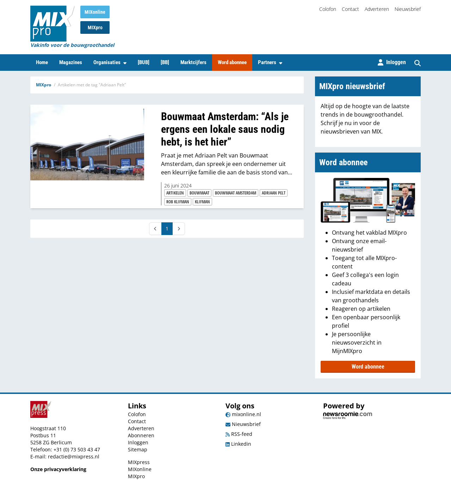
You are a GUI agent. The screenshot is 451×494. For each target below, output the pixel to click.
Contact (350, 9)
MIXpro (95, 27)
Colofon (327, 9)
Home (42, 62)
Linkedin (238, 443)
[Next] (178, 228)
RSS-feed (239, 434)
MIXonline (95, 12)
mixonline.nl (243, 414)
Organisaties (109, 62)
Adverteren (377, 9)
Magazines (70, 62)
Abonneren (141, 435)
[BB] (165, 62)
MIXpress (139, 462)
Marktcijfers (193, 62)
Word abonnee (232, 62)
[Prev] (155, 228)
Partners (270, 62)
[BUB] (143, 62)
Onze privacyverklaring (58, 469)
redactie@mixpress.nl (73, 456)
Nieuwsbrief (408, 9)
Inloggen (138, 442)
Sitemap (137, 449)
